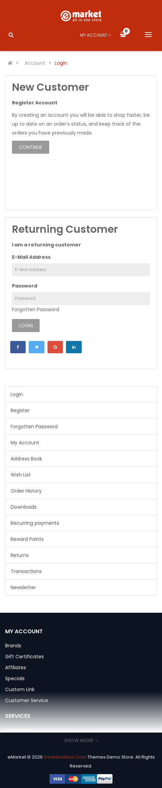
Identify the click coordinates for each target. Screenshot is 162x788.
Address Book (26, 458)
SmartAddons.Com (65, 757)
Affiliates (15, 667)
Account (35, 63)
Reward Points (27, 539)
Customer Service (26, 700)
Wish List (21, 474)
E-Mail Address (31, 257)
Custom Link (20, 689)
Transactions (26, 571)
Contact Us (18, 730)
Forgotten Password (35, 309)
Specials (15, 678)
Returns (20, 555)
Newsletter (23, 587)
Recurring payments (35, 523)
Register (20, 410)
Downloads (24, 507)
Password (24, 285)
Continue (30, 147)
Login (61, 63)
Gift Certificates (24, 656)
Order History (26, 490)
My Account (25, 442)
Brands (13, 645)
